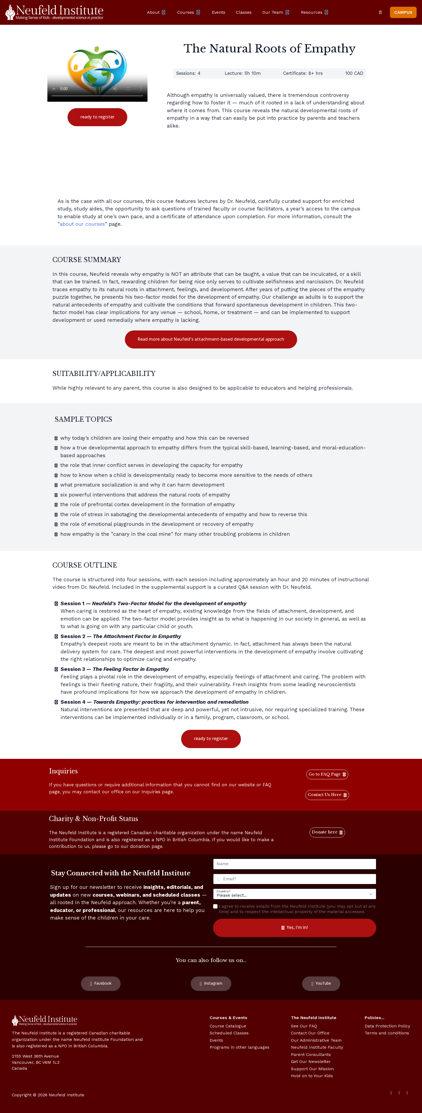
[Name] (294, 864)
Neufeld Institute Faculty (317, 1047)
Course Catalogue (228, 1026)
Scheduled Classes (229, 1032)
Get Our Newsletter (311, 1061)
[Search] (380, 12)
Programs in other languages (239, 1047)
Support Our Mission (312, 1068)
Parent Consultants (311, 1054)
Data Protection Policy (387, 1026)
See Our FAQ (304, 1026)
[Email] (299, 879)
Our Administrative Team (316, 1040)
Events (216, 1040)
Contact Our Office (310, 1032)
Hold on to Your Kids (312, 1075)
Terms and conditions (387, 1032)
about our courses (82, 224)
